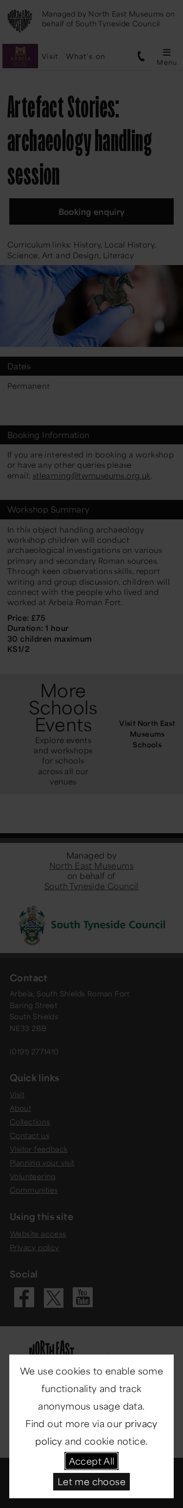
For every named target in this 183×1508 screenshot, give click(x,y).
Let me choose (91, 1481)
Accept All (92, 1461)
